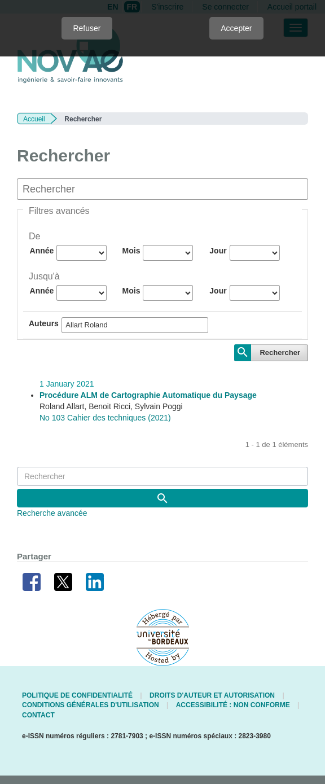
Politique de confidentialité (77, 695)
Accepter (236, 28)
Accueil (34, 119)
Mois (131, 250)
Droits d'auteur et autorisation (212, 695)
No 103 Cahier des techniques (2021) (105, 417)
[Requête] (162, 476)
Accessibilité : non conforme (233, 705)
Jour (217, 250)
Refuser (86, 28)
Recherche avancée (52, 513)
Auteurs (44, 323)
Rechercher (280, 352)
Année (42, 250)
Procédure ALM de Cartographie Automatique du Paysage (148, 395)
